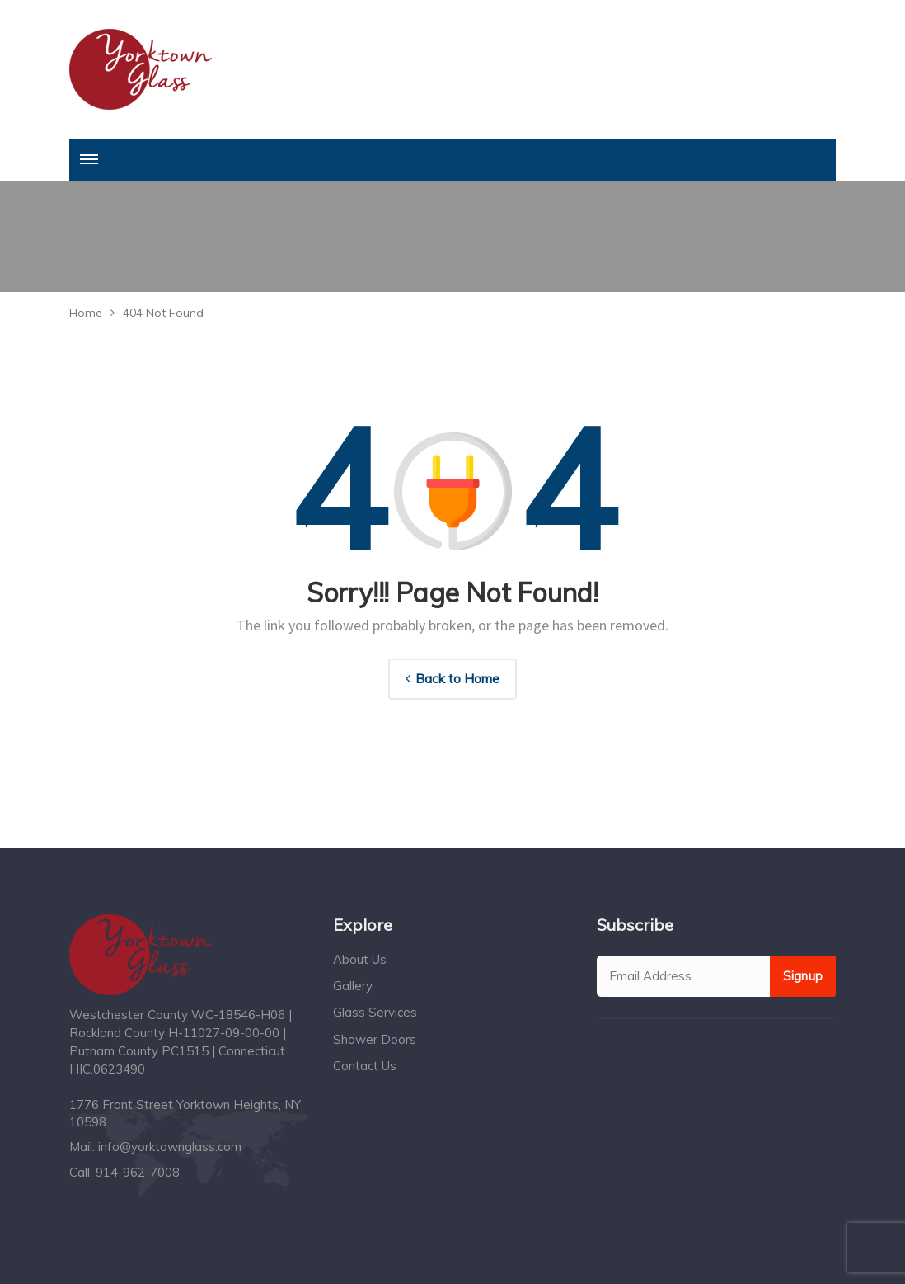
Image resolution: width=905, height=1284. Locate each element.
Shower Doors (374, 1039)
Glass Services (375, 1012)
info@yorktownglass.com (169, 1146)
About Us (360, 959)
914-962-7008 (138, 1172)
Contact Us (364, 1066)
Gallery (353, 986)
